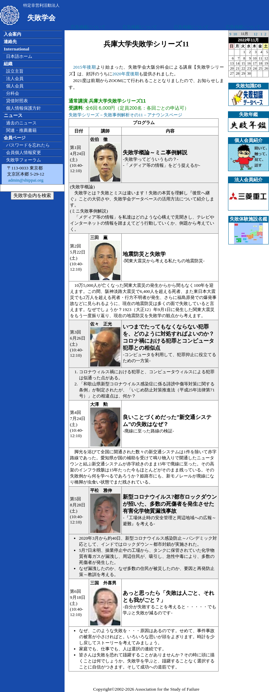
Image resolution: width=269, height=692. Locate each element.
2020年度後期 (125, 73)
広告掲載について (88, 27)
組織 (8, 63)
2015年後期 (84, 67)
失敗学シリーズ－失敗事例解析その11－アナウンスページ (125, 114)
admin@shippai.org (25, 180)
